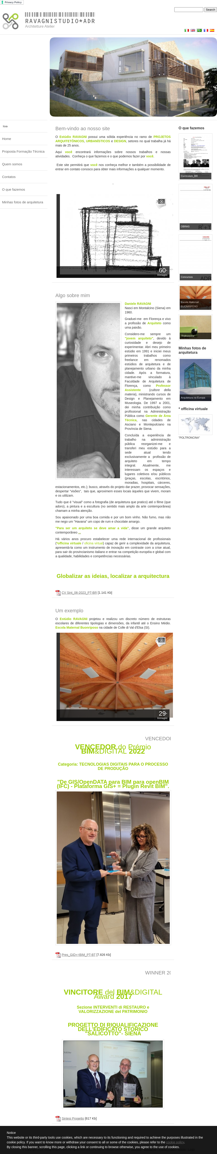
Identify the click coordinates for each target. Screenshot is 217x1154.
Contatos (9, 177)
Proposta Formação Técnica (23, 151)
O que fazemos (13, 189)
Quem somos (12, 164)
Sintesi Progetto (73, 1118)
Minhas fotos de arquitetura (22, 202)
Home (6, 139)
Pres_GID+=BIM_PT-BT (79, 955)
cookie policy (175, 1142)
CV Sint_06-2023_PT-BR (79, 592)
